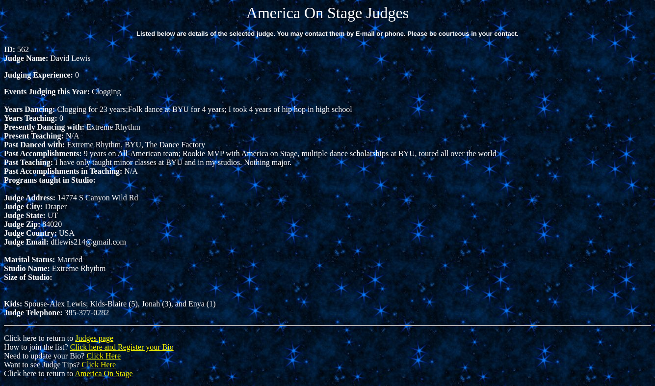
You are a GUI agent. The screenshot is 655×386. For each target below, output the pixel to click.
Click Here (103, 356)
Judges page (94, 338)
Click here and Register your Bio (122, 347)
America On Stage (103, 373)
